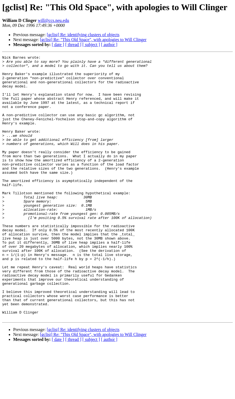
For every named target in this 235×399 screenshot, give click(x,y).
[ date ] (58, 44)
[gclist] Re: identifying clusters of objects (83, 34)
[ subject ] (91, 44)
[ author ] (109, 44)
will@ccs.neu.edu (53, 20)
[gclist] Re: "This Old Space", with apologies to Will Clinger (93, 39)
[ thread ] (73, 44)
